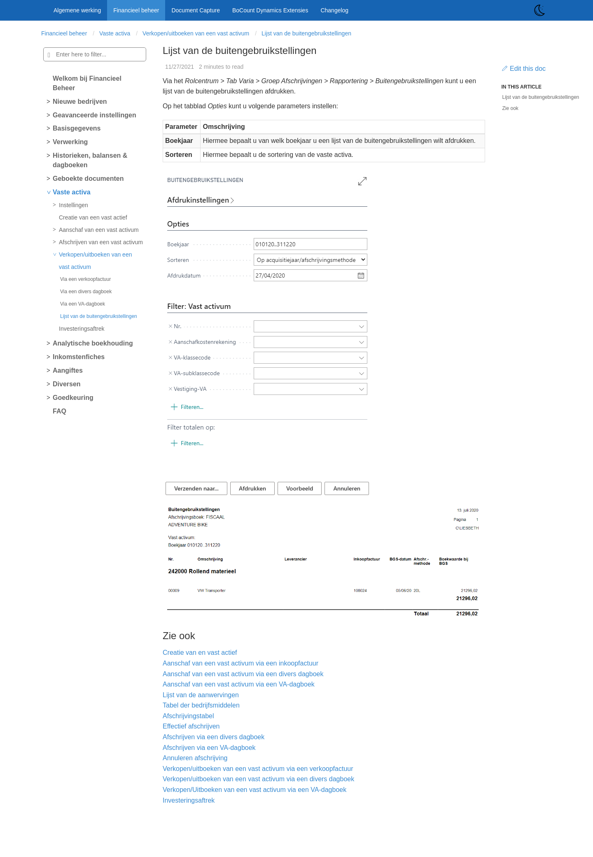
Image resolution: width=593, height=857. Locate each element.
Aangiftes (68, 370)
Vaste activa (114, 33)
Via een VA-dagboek (82, 304)
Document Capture (195, 10)
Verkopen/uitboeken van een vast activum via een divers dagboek (258, 778)
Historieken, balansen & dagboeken (90, 160)
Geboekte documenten (88, 178)
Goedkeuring (73, 397)
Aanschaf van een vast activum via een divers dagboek (243, 673)
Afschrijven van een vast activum (101, 242)
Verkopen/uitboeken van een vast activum (195, 33)
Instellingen (73, 205)
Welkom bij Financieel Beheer (87, 83)
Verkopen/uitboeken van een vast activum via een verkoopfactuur (258, 768)
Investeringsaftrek (82, 328)
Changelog (334, 10)
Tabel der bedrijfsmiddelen (201, 705)
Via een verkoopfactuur (85, 279)
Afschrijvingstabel (188, 715)
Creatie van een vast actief (93, 217)
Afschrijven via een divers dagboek (213, 736)
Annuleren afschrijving (195, 757)
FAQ (59, 411)
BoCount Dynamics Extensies (270, 10)
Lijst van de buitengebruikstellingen (306, 33)
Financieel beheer (136, 10)
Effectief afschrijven (191, 726)
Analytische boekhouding (93, 343)
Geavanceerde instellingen (94, 115)
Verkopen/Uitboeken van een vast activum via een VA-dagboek (254, 789)
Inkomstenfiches (79, 356)
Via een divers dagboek (86, 291)
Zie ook (510, 108)
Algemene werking (77, 10)
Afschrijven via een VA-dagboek (209, 747)
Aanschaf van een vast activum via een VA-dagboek (239, 684)
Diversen (67, 384)
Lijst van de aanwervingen (201, 694)
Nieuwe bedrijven (80, 101)
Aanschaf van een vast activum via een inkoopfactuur (240, 663)
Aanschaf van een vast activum (99, 230)
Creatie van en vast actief (200, 652)
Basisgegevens (77, 128)
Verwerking (70, 141)
